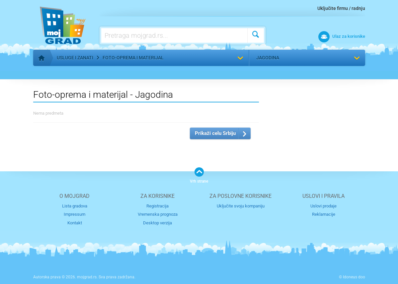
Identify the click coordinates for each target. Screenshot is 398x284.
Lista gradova (74, 205)
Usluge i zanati (75, 57)
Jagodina (267, 57)
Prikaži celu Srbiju (215, 133)
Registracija (157, 205)
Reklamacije (323, 214)
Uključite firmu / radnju (341, 8)
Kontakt (74, 222)
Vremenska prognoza (158, 214)
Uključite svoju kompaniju (241, 205)
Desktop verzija (157, 222)
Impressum (74, 214)
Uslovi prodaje (323, 205)
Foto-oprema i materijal (133, 57)
